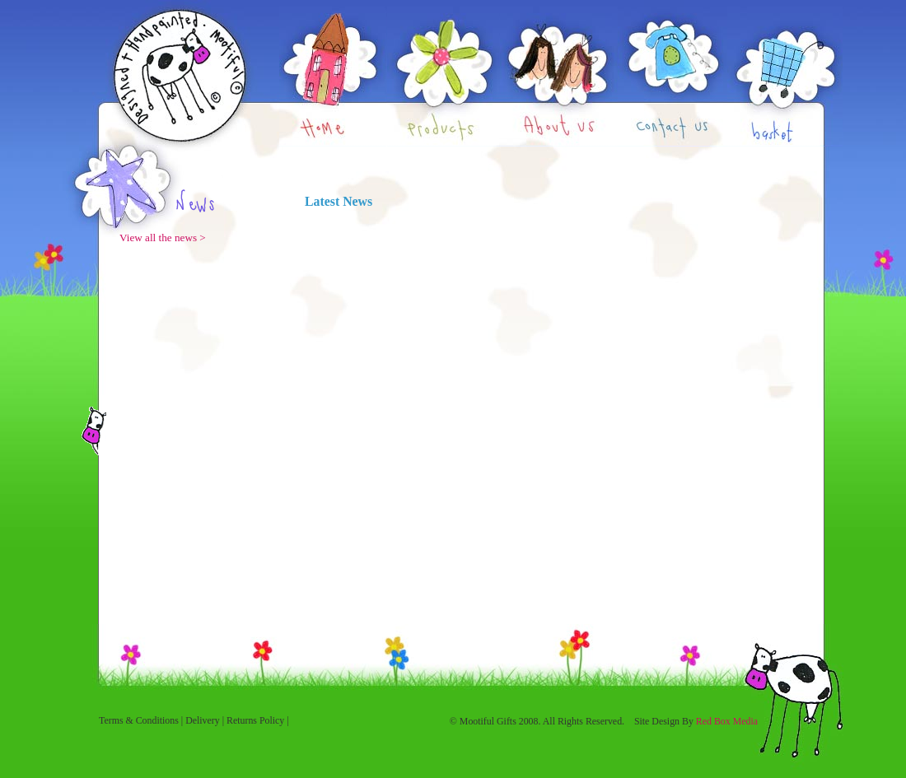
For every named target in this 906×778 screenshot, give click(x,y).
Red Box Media (727, 721)
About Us (559, 73)
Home (333, 73)
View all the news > (162, 237)
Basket (785, 73)
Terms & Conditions (139, 720)
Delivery (202, 720)
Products (443, 73)
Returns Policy (255, 720)
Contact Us (672, 73)
